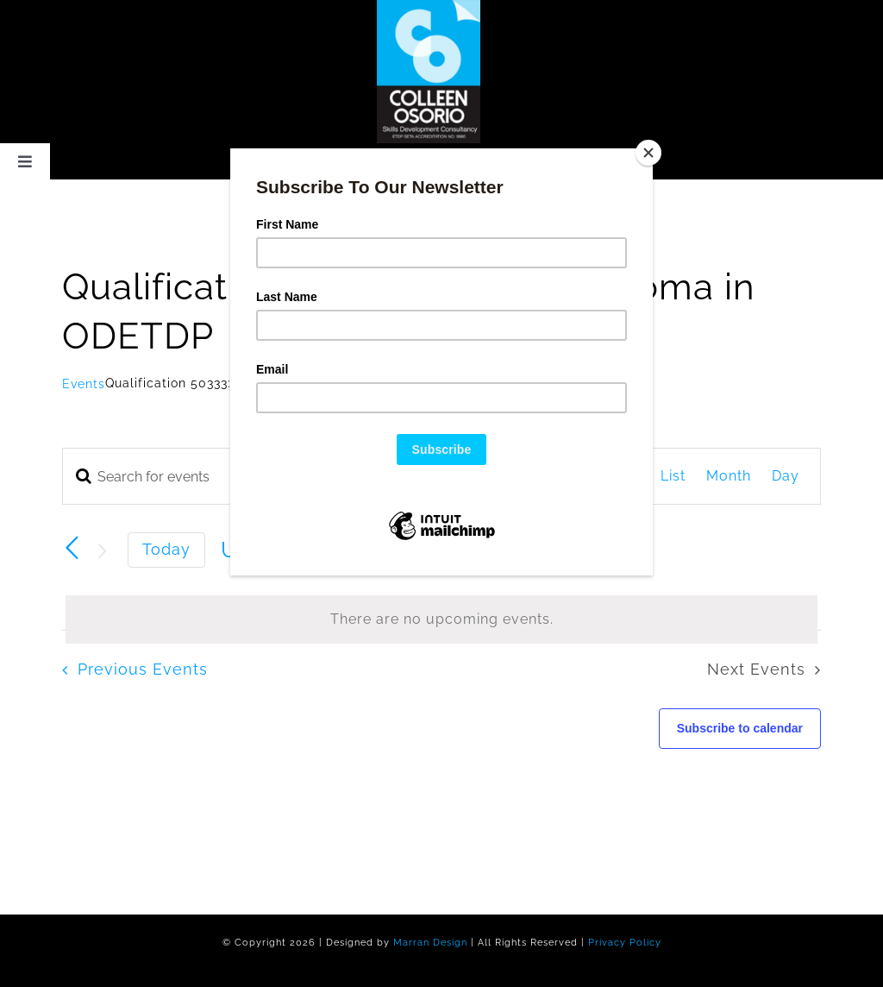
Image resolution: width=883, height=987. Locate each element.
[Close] (648, 153)
